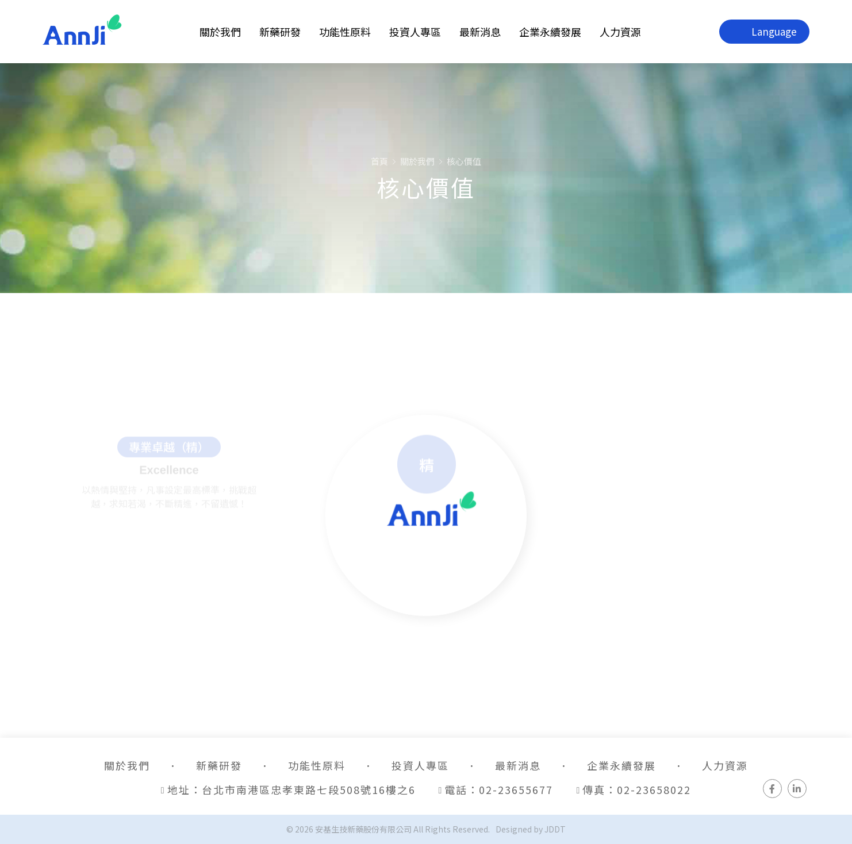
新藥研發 (280, 31)
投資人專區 (415, 31)
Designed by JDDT (531, 829)
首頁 (379, 161)
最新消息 (480, 31)
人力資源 (620, 31)
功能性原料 (345, 31)
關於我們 (220, 31)
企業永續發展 (550, 31)
